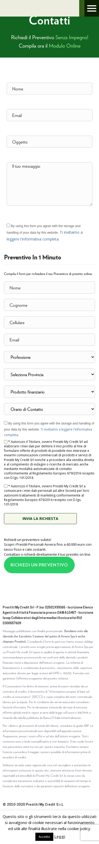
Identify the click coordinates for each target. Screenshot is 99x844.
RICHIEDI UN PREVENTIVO (39, 565)
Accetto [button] (44, 836)
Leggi (59, 836)
